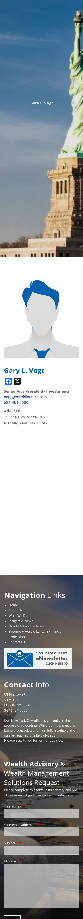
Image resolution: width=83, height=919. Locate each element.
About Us (16, 610)
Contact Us (17, 642)
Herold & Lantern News (26, 626)
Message (12, 861)
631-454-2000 (16, 402)
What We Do (18, 615)
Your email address (20, 824)
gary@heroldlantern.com (25, 396)
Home (13, 605)
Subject (11, 843)
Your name (14, 806)
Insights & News (21, 621)
